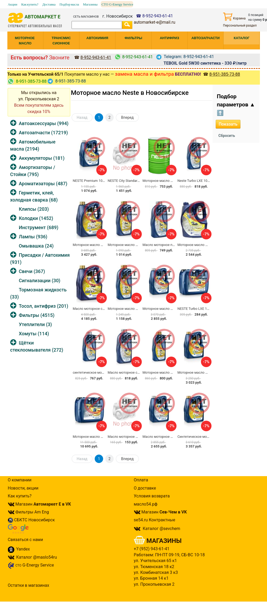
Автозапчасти (43, 132)
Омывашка (36, 246)
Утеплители (35, 324)
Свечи (32, 271)
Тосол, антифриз (43, 306)
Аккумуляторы (42, 158)
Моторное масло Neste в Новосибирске (130, 92)
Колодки (36, 218)
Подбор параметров (236, 104)
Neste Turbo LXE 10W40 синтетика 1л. (207, 181)
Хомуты (34, 333)
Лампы (33, 236)
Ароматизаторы (43, 183)
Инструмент (38, 227)
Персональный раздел (240, 25)
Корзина (234, 17)
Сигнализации (40, 280)
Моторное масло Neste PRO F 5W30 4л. (208, 372)
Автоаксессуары (44, 123)
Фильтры (36, 315)
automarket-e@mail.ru (154, 22)
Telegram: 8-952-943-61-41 (185, 56)
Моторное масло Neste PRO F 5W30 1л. (174, 372)
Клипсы (34, 209)
